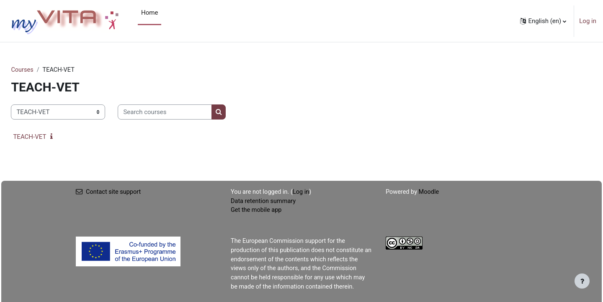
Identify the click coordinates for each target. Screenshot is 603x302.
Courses (41, 70)
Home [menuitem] (149, 12)
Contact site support (109, 192)
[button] (543, 21)
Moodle (430, 192)
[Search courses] (184, 112)
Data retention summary (264, 202)
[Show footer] (582, 281)
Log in (587, 21)
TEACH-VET (48, 137)
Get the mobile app (257, 211)
